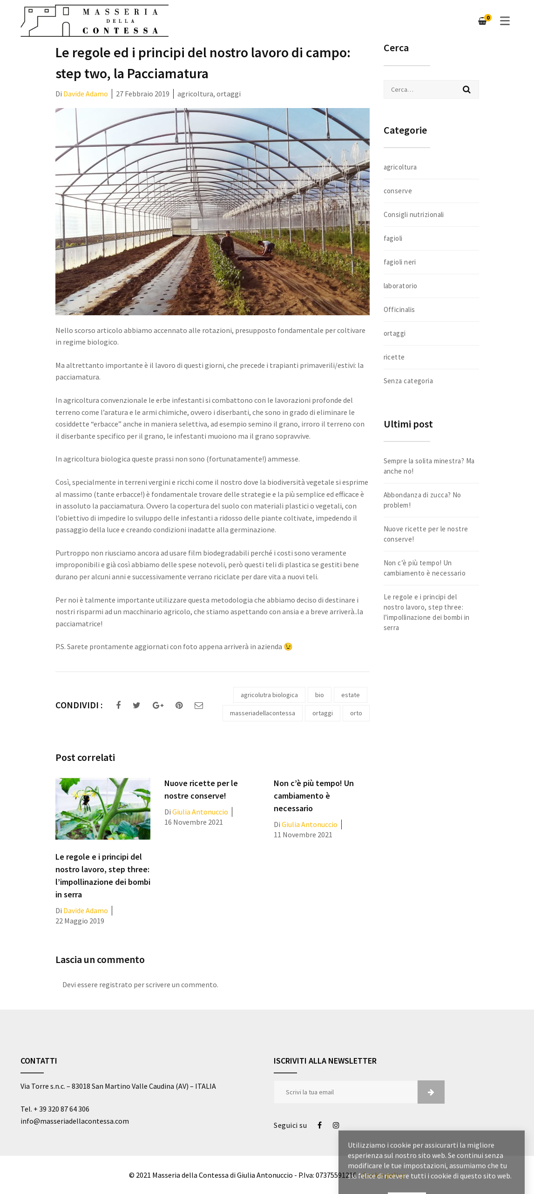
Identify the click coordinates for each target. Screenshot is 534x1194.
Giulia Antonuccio (200, 811)
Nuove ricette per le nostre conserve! (426, 533)
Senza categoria (408, 380)
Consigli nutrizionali (414, 214)
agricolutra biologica (269, 695)
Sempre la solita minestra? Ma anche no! (429, 465)
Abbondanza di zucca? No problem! (422, 499)
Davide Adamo (85, 93)
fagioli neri (400, 262)
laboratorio (401, 285)
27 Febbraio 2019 (142, 93)
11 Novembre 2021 (303, 834)
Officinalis (399, 309)
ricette (394, 357)
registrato (115, 984)
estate (350, 695)
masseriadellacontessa (262, 713)
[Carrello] (482, 21)
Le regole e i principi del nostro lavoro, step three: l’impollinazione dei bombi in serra (427, 612)
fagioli (393, 238)
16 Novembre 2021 (193, 822)
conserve (398, 190)
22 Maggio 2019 (79, 920)
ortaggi (228, 93)
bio (319, 695)
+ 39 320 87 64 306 (61, 1108)
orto (356, 713)
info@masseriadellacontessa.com (74, 1121)
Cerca (467, 89)
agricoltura (195, 93)
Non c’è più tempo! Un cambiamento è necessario (314, 796)
